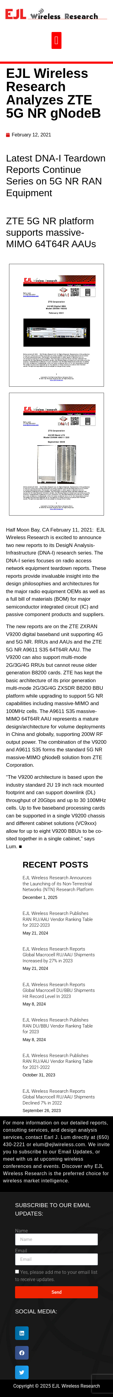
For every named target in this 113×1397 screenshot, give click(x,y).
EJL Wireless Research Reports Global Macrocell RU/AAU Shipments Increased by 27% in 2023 (59, 955)
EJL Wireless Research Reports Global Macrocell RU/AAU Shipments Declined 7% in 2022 (59, 1097)
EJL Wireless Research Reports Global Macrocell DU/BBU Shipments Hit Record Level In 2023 (59, 990)
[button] (56, 40)
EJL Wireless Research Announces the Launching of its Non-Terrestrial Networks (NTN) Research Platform (58, 883)
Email (21, 1250)
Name (21, 1231)
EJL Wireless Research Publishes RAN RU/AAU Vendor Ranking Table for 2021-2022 (58, 1061)
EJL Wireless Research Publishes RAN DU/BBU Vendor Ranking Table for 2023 (58, 1025)
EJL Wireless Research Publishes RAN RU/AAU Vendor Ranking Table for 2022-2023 (58, 919)
